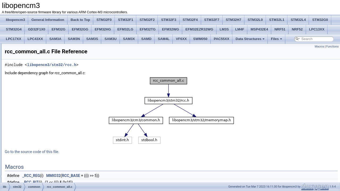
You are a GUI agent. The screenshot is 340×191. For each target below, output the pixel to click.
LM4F (239, 29)
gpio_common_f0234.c (46, 92)
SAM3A (55, 39)
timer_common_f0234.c (46, 156)
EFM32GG (80, 29)
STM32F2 (147, 20)
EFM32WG (170, 29)
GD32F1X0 (36, 29)
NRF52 (297, 29)
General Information (47, 20)
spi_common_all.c (43, 133)
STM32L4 (298, 20)
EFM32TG (148, 29)
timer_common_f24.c (45, 162)
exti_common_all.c (43, 57)
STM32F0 (104, 20)
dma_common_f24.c (44, 51)
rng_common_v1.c (43, 121)
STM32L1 (276, 20)
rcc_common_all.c (43, 116)
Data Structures (250, 39)
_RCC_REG (97, 175)
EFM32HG (103, 29)
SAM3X (129, 39)
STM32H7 (233, 20)
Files (276, 39)
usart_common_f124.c (46, 174)
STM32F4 (190, 20)
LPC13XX (317, 29)
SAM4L (163, 39)
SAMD (146, 39)
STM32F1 (125, 20)
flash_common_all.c (44, 63)
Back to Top (80, 20)
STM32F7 (211, 20)
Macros (319, 46)
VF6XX (181, 39)
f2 (27, 180)
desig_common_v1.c (45, 45)
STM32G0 (320, 20)
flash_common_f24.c (45, 75)
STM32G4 (14, 29)
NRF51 (279, 29)
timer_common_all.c (44, 151)
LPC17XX (13, 39)
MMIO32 (120, 175)
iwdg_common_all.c (44, 110)
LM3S (224, 29)
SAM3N (74, 39)
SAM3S (92, 39)
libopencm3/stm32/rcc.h (118, 64)
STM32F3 (168, 20)
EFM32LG (125, 29)
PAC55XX (221, 39)
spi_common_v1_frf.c (45, 145)
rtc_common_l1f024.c (45, 127)
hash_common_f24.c (45, 98)
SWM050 (200, 39)
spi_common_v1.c (43, 139)
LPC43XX (35, 39)
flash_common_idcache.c (48, 81)
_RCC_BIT (97, 182)
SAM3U (110, 39)
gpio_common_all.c (44, 86)
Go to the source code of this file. (98, 152)
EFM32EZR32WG (199, 29)
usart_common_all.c (44, 168)
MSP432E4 (259, 29)
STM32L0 (255, 20)
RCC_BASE (137, 175)
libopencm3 (15, 20)
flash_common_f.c (43, 69)
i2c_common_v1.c (43, 104)
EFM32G (58, 29)
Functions (332, 46)
